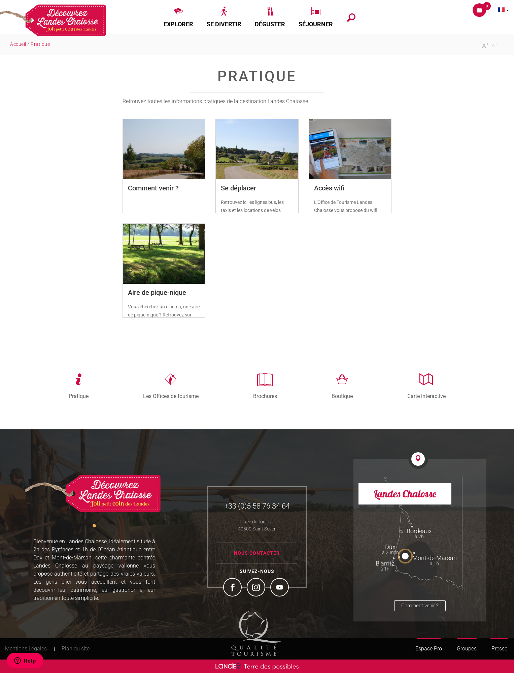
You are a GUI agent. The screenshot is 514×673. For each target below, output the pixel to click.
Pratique (79, 396)
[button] (178, 17)
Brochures (265, 396)
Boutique (342, 396)
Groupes (467, 648)
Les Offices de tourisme (171, 396)
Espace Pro (428, 648)
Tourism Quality (256, 633)
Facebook (233, 588)
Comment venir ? (420, 606)
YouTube (280, 588)
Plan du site (76, 648)
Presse (499, 648)
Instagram (257, 588)
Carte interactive (426, 396)
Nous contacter (257, 553)
